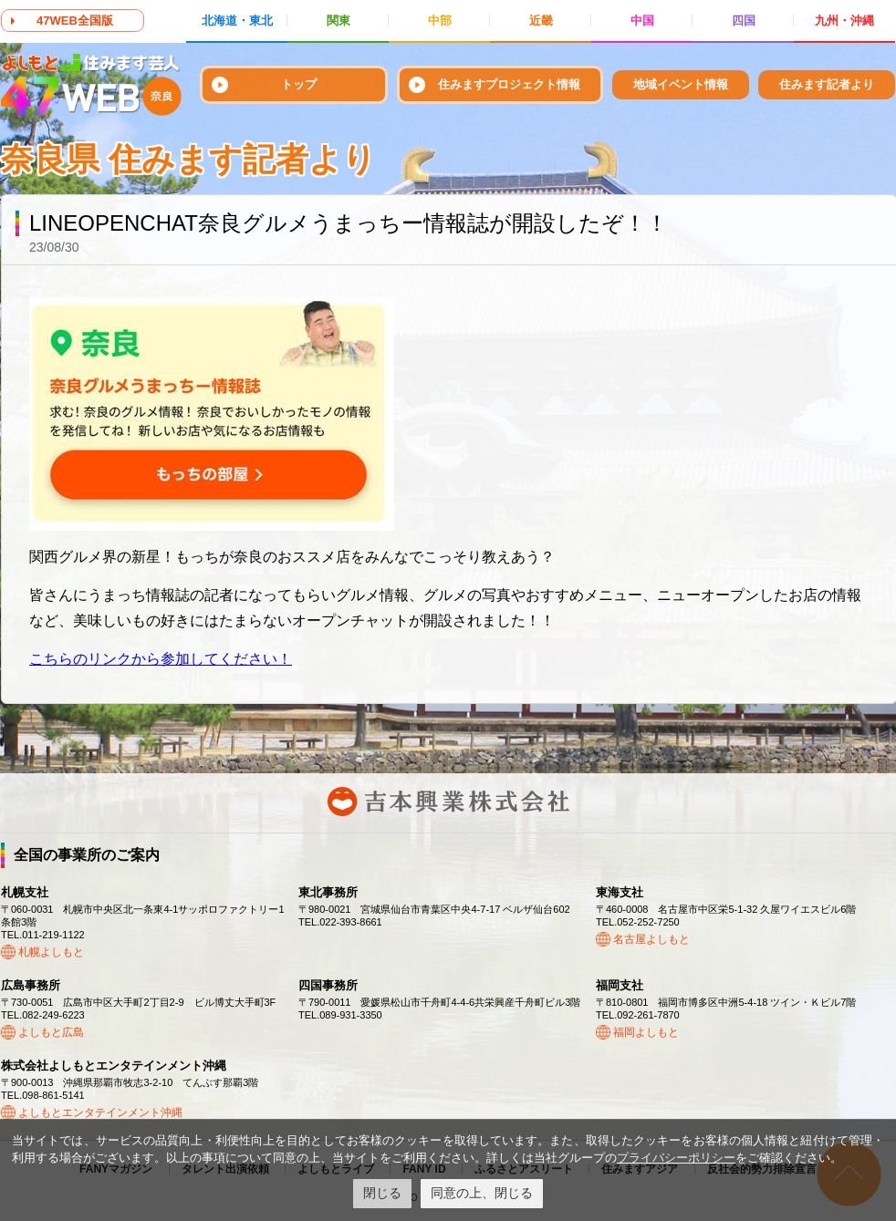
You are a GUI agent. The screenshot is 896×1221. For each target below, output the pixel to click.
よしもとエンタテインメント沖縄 (100, 1112)
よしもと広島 (51, 1032)
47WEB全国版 (74, 20)
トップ (299, 84)
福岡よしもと (646, 1032)
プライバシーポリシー (676, 1157)
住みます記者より (826, 84)
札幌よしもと (51, 952)
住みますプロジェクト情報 (509, 84)
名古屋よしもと (651, 939)
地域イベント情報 (680, 84)
